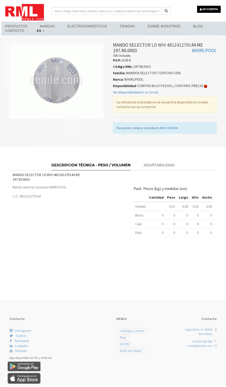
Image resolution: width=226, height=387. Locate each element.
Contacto (13, 30)
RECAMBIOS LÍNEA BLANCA (31, 61)
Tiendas (122, 26)
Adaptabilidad (159, 190)
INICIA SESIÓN (168, 155)
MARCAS (45, 26)
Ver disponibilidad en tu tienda (135, 119)
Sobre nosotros (158, 26)
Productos (15, 26)
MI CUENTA (210, 8)
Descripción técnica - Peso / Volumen (91, 190)
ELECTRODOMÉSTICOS (84, 26)
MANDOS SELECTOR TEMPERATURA (81, 61)
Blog (191, 26)
